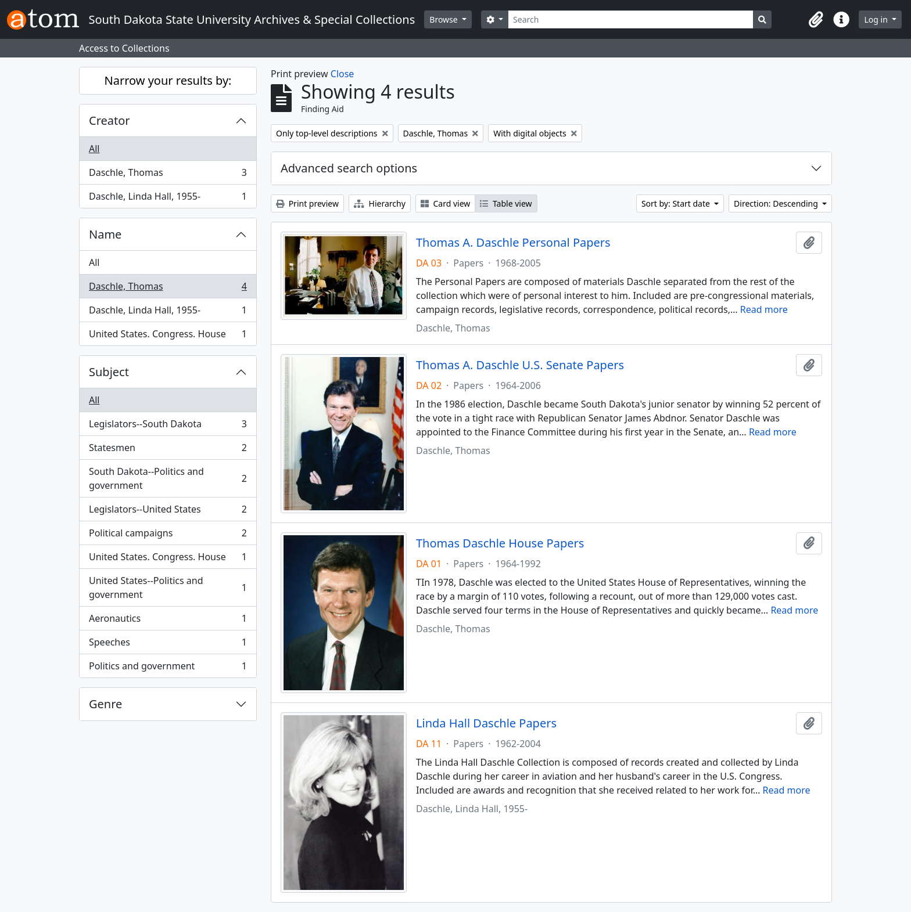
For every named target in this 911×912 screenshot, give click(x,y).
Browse (444, 19)
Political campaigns (167, 535)
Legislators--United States (167, 511)
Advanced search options (349, 168)
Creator (109, 120)
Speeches (167, 644)
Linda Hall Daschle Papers (486, 723)
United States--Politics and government (167, 587)
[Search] (631, 19)
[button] (815, 20)
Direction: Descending (777, 203)
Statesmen (167, 450)
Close (342, 73)
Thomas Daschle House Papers (500, 543)
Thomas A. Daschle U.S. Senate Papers (520, 365)
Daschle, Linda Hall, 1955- (167, 198)
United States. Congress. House (167, 336)
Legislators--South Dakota (167, 426)
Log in (877, 19)
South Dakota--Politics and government (167, 478)
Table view (506, 203)
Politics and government (167, 668)
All (94, 148)
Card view (445, 203)
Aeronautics (167, 620)
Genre (105, 704)
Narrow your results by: (168, 80)
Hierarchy (380, 203)
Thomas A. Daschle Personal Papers (513, 243)
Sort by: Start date (676, 203)
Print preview (307, 203)
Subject (109, 372)
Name (105, 234)
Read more (764, 309)
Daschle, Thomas (167, 175)
